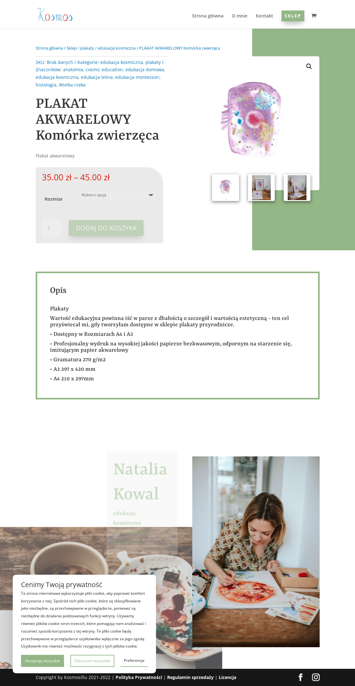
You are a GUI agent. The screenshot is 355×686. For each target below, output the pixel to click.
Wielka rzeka (72, 85)
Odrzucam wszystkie (92, 660)
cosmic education (104, 69)
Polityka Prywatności (139, 677)
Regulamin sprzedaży (190, 677)
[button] (309, 66)
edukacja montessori (137, 77)
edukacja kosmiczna (117, 48)
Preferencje (134, 660)
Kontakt (264, 16)
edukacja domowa (144, 69)
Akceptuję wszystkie (42, 660)
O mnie (239, 16)
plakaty (87, 48)
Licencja (227, 677)
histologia (46, 85)
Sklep (293, 16)
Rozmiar (54, 199)
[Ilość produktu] (51, 228)
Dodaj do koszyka (106, 228)
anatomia (73, 69)
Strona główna (208, 16)
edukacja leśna (97, 77)
